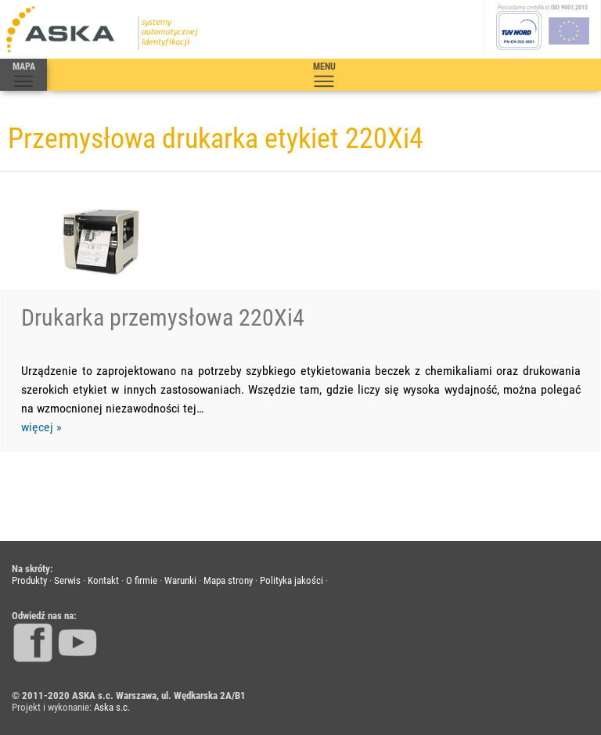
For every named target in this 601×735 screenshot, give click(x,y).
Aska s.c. (112, 707)
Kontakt (103, 580)
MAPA (23, 75)
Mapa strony (228, 580)
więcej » (41, 427)
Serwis (67, 580)
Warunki (180, 580)
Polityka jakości (291, 580)
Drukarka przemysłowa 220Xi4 (162, 317)
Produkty (29, 580)
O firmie (141, 580)
